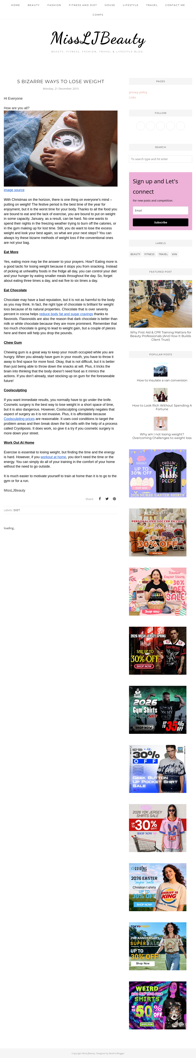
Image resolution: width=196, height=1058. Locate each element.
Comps (98, 14)
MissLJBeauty (98, 37)
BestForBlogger (116, 1053)
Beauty (34, 5)
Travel (152, 5)
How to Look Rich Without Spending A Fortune (162, 407)
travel (163, 254)
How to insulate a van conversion (162, 380)
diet (17, 510)
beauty (135, 254)
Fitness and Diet (83, 5)
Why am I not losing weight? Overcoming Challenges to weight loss (162, 436)
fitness (150, 254)
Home (15, 5)
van (174, 254)
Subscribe (160, 222)
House (110, 5)
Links (132, 97)
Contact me (175, 5)
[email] (160, 210)
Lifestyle (131, 5)
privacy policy (138, 92)
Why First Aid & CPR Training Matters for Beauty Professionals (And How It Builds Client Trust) (160, 336)
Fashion (54, 5)
